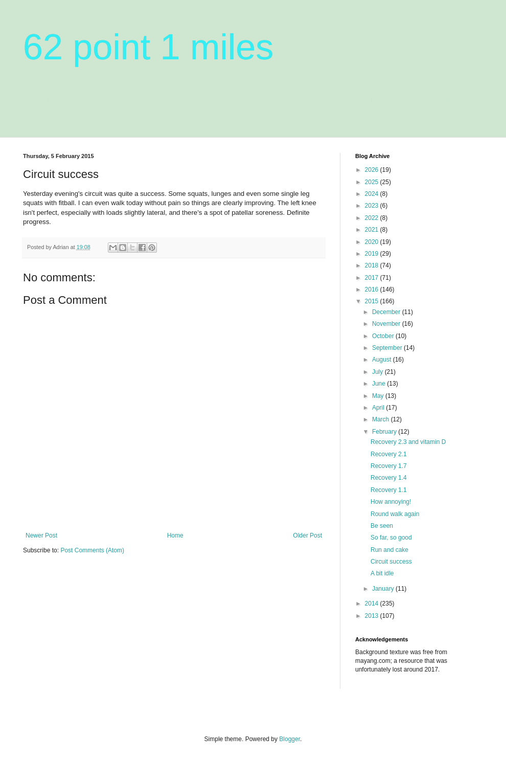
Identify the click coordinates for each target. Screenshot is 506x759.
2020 (372, 241)
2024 (372, 193)
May (378, 395)
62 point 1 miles (148, 47)
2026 (372, 169)
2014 (372, 603)
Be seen (382, 525)
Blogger (289, 739)
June (379, 383)
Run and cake (389, 549)
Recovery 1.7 (389, 466)
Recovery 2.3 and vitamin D (408, 441)
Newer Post (41, 535)
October (384, 336)
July (378, 371)
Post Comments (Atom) (92, 550)
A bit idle (382, 573)
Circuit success (391, 561)
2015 (372, 301)
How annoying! (391, 501)
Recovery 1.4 (389, 477)
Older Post (307, 535)
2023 (372, 205)
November (387, 323)
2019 (372, 253)
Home (175, 535)
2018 (372, 265)
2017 (372, 277)
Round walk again (395, 514)
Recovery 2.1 (389, 454)
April (379, 407)
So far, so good (391, 537)
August (382, 359)
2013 (372, 615)
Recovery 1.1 (389, 490)
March (381, 419)
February (385, 431)
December (387, 312)
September (388, 347)
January (384, 588)
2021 (372, 229)
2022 (372, 217)
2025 (372, 182)
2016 (372, 289)
